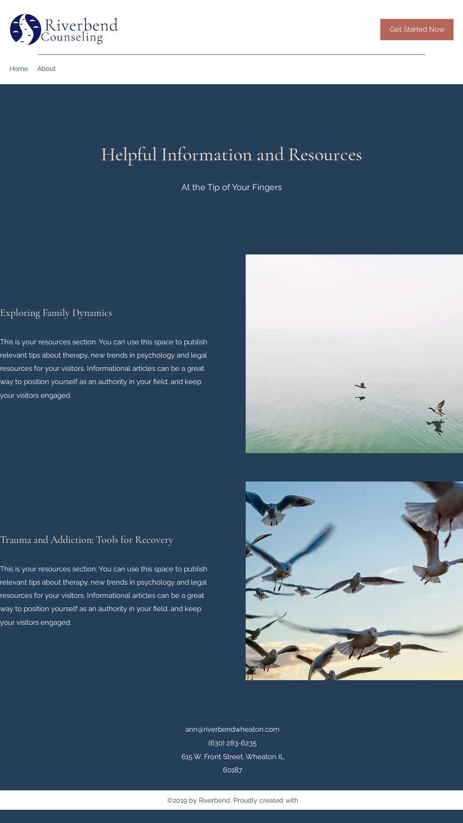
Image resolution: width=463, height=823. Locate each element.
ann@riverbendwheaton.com (232, 729)
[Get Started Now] (417, 29)
